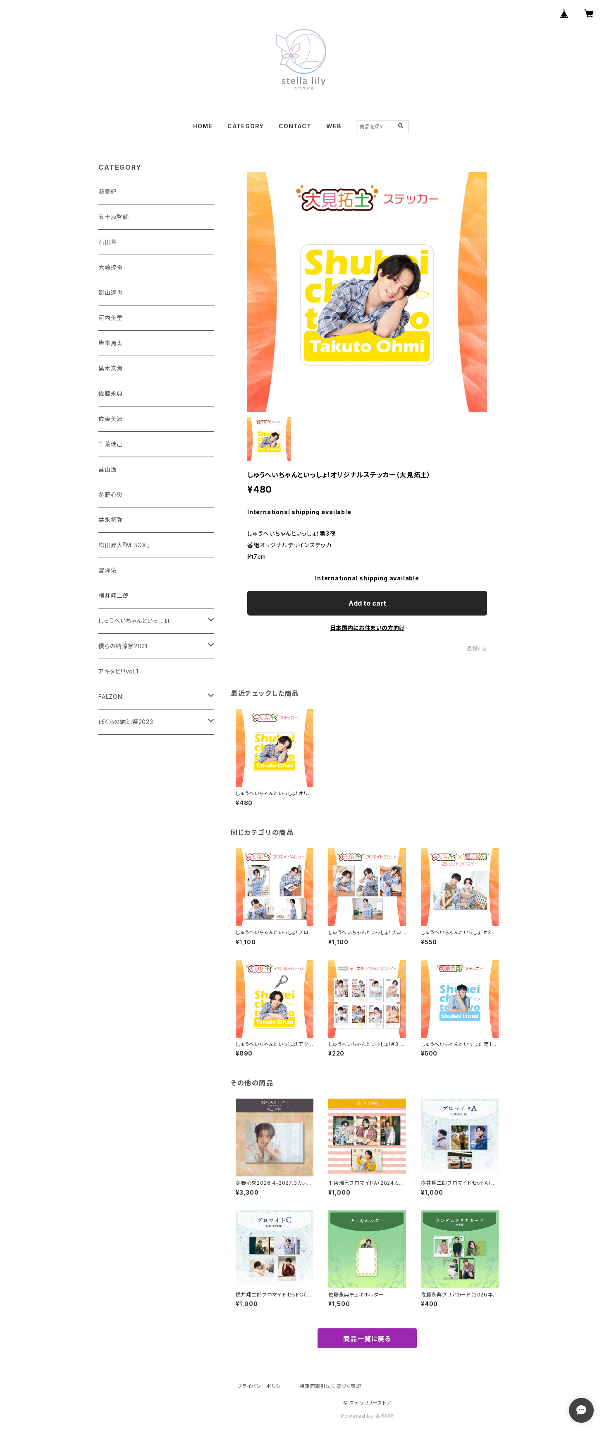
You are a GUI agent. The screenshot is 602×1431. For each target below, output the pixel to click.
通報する (477, 648)
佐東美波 (110, 418)
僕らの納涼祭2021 (123, 645)
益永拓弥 (110, 519)
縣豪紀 (107, 191)
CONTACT (295, 126)
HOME (203, 126)
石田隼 (107, 241)
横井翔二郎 (113, 595)
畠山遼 (107, 469)
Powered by (367, 1416)
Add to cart (367, 603)
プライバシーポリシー (261, 1386)
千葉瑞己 (110, 443)
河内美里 (110, 317)
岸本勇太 (110, 342)
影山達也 (110, 292)
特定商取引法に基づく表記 (330, 1386)
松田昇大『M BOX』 (124, 544)
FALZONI (111, 696)
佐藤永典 (110, 393)
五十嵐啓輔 (113, 216)
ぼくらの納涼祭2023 (125, 721)
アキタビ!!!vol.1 (118, 671)
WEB (333, 126)
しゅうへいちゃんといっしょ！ (134, 620)
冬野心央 (110, 494)
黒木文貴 (110, 368)
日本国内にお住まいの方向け (367, 627)
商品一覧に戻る (367, 1339)
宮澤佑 (107, 570)
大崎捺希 (110, 267)
